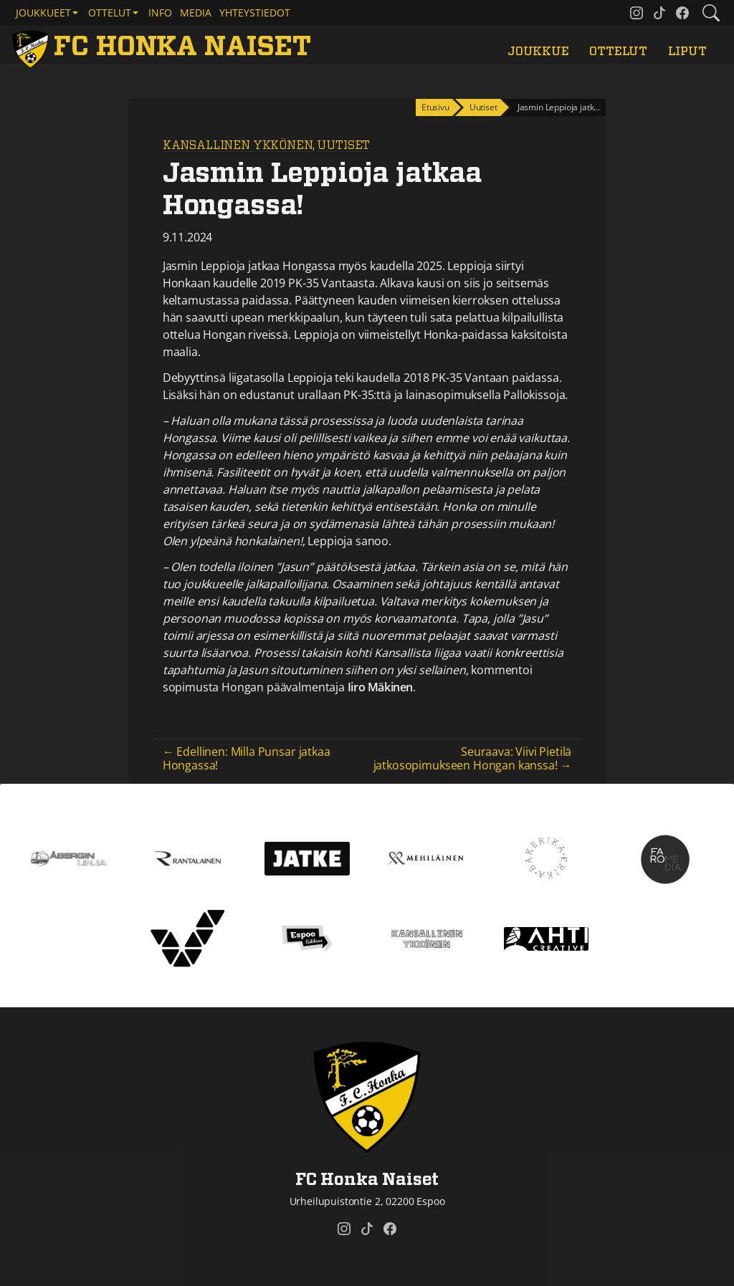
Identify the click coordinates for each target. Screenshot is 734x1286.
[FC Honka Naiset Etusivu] (164, 48)
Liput (687, 51)
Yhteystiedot (254, 12)
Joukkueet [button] (43, 12)
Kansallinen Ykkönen (238, 145)
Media (195, 12)
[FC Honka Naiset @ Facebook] (682, 12)
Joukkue (538, 51)
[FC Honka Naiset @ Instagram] (636, 12)
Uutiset (343, 145)
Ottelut (618, 51)
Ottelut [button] (109, 12)
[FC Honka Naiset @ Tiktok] (659, 12)
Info (160, 12)
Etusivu (435, 107)
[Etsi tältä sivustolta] (711, 12)
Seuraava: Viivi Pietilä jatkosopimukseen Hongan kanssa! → (472, 758)
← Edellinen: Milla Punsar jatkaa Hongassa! (246, 758)
